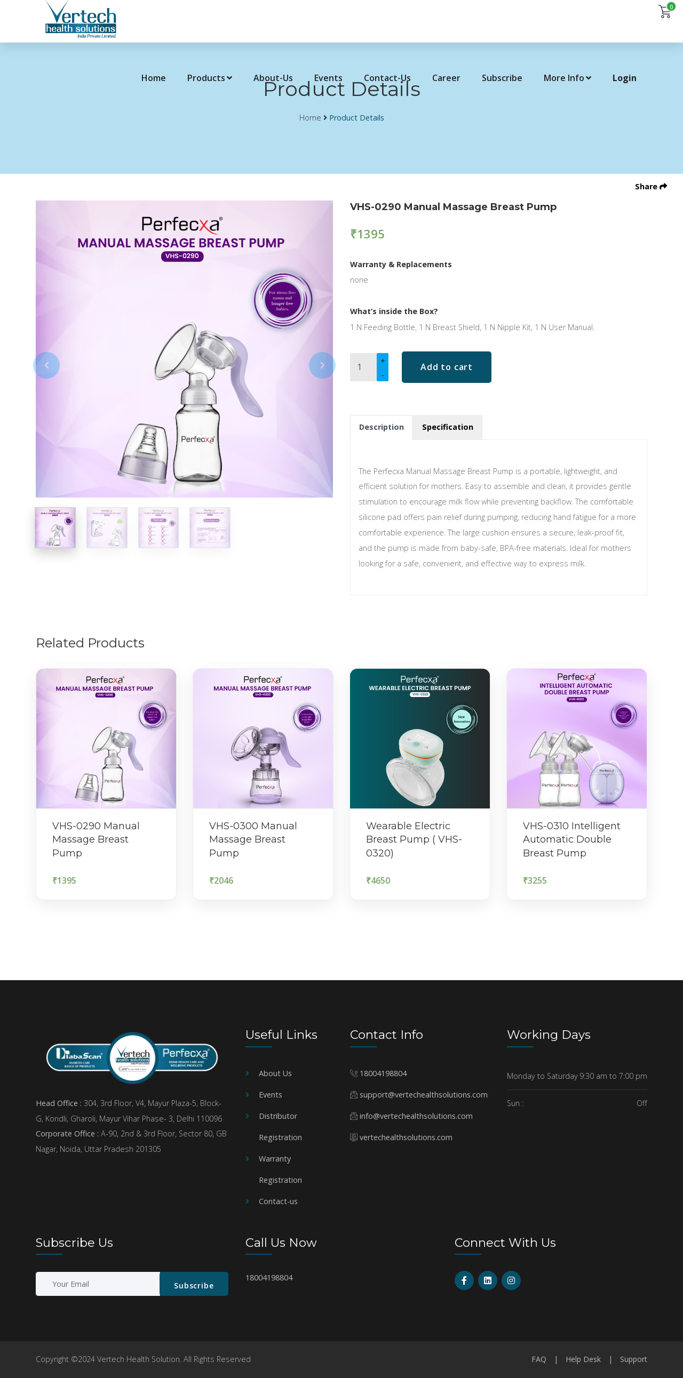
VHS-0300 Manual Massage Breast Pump (253, 839)
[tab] (381, 427)
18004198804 (383, 1073)
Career (446, 78)
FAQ (538, 1359)
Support (633, 1359)
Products (209, 78)
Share (651, 186)
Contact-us (278, 1201)
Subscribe (502, 78)
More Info (567, 78)
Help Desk (583, 1359)
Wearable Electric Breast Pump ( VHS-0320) (414, 839)
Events (328, 78)
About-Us (273, 78)
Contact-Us (387, 78)
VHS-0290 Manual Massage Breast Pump (96, 839)
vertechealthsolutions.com (406, 1137)
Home (153, 78)
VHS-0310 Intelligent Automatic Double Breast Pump (572, 839)
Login (625, 78)
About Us (275, 1073)
